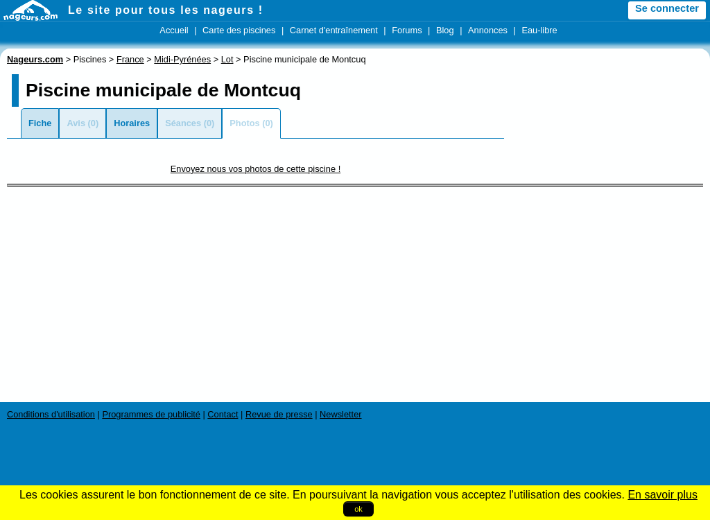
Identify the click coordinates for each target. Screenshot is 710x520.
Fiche (39, 123)
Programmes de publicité (151, 414)
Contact (222, 414)
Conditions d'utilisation (51, 414)
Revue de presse (279, 414)
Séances (183, 123)
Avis (76, 123)
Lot (227, 59)
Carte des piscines (238, 30)
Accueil (173, 30)
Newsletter (340, 414)
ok (358, 509)
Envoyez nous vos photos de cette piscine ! (255, 169)
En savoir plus (662, 495)
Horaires (132, 123)
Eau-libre (539, 30)
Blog (445, 30)
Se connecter (667, 8)
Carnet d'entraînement (334, 30)
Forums (407, 30)
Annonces (488, 30)
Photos (244, 123)
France (130, 59)
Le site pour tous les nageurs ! (165, 10)
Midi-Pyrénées (182, 59)
